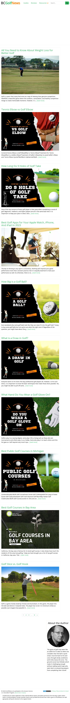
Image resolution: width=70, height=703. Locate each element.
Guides (26, 3)
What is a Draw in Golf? (14, 338)
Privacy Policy (55, 691)
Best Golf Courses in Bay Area (18, 507)
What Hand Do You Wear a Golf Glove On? (25, 394)
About (61, 691)
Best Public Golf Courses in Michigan (22, 451)
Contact (67, 691)
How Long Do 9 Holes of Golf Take (21, 166)
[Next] (37, 615)
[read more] (40, 101)
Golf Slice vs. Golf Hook (14, 564)
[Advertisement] (34, 642)
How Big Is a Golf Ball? (14, 281)
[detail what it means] (20, 692)
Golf (10, 3)
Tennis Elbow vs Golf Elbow (17, 109)
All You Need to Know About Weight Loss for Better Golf (27, 51)
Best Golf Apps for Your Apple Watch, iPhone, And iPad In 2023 (27, 224)
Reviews (34, 3)
